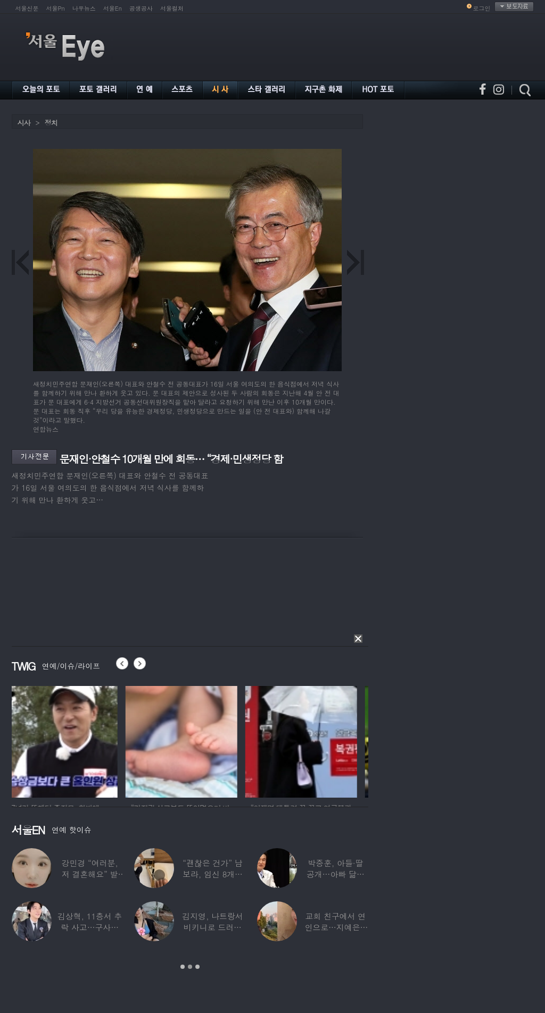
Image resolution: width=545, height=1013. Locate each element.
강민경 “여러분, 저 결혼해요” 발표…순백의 (89, 874)
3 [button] (197, 967)
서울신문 (27, 8)
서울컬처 (172, 8)
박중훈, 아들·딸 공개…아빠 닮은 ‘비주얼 (335, 874)
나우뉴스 (84, 8)
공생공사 (141, 8)
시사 (24, 123)
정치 (51, 123)
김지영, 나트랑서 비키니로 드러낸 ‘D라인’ (212, 927)
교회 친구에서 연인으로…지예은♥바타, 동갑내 (335, 927)
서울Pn (55, 8)
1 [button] (182, 967)
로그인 (482, 8)
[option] (67, 740)
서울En (112, 8)
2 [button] (190, 967)
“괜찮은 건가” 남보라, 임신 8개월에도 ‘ (213, 874)
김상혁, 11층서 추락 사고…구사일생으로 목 (89, 927)
